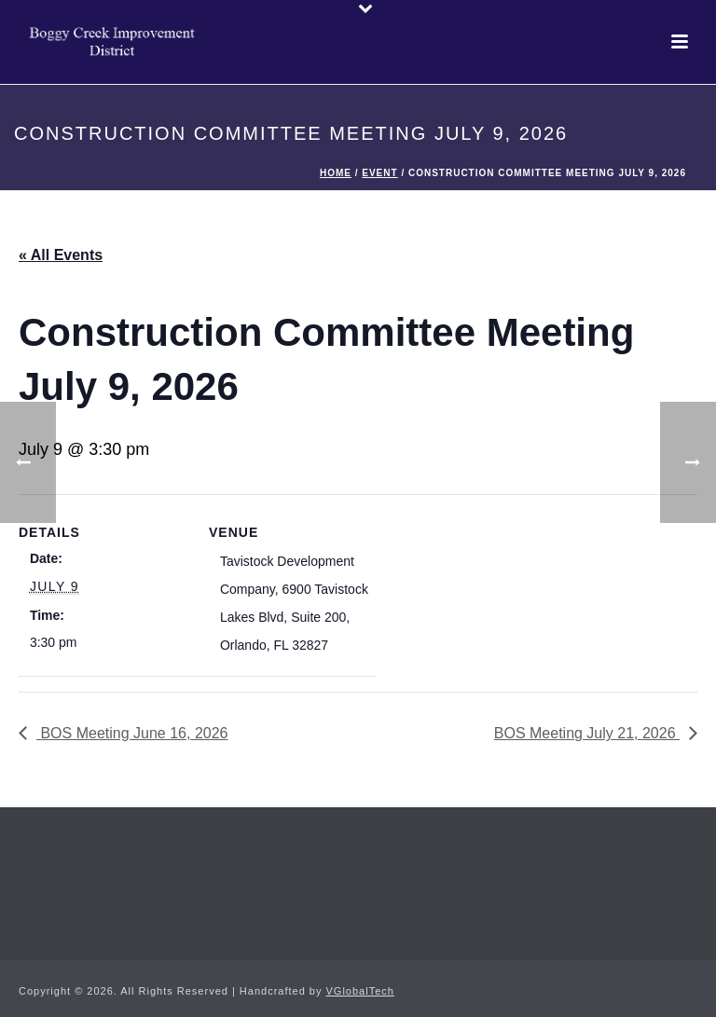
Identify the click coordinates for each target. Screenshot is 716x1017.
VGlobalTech (360, 990)
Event (379, 173)
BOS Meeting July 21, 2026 (587, 733)
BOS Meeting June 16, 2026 (131, 733)
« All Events (61, 255)
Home (335, 173)
